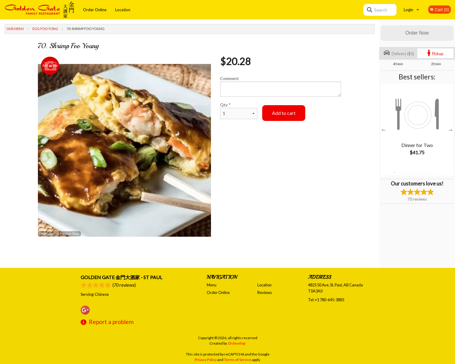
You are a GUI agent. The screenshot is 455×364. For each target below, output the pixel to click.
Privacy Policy (206, 359)
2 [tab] (403, 172)
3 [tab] (413, 172)
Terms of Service (237, 359)
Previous (384, 130)
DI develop (236, 343)
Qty (238, 110)
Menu (211, 284)
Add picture (50, 66)
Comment (280, 86)
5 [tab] (431, 172)
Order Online (94, 9)
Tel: (326, 299)
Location (122, 9)
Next (450, 130)
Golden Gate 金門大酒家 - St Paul (121, 277)
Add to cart (284, 113)
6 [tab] (440, 172)
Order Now (417, 32)
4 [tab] (422, 172)
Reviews (264, 292)
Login (408, 9)
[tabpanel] (417, 126)
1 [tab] (394, 172)
